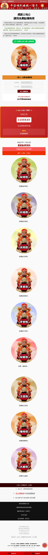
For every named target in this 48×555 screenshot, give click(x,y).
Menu (44, 1)
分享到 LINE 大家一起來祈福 (24, 41)
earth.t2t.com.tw (24, 547)
